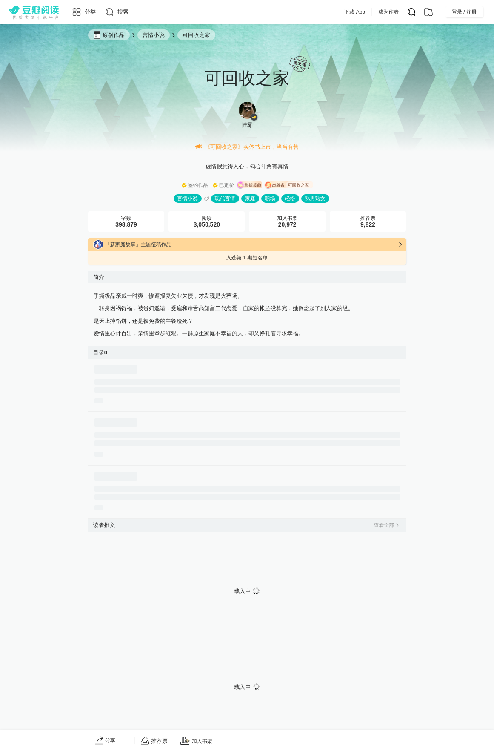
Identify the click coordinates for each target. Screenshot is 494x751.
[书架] (428, 12)
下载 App (371, 12)
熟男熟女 (315, 198)
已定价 (226, 185)
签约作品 (198, 185)
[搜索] (116, 12)
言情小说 (187, 198)
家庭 (250, 198)
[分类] (83, 12)
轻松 (290, 198)
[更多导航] (143, 12)
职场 (270, 198)
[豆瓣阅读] (34, 12)
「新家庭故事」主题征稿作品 (138, 244)
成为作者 (405, 12)
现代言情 (225, 198)
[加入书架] (196, 741)
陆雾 (247, 125)
